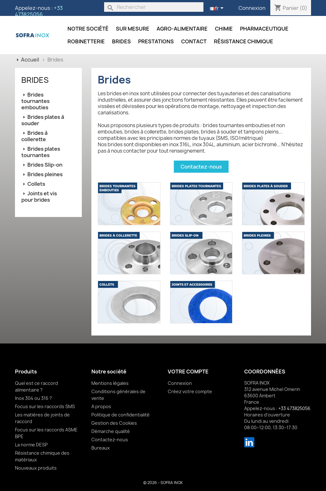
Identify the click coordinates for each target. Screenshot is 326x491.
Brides (121, 41)
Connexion (252, 7)
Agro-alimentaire (182, 28)
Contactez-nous (201, 166)
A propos (101, 406)
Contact (194, 41)
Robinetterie (86, 41)
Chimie (224, 28)
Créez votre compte (190, 391)
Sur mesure (132, 28)
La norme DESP (31, 445)
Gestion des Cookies (114, 423)
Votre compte (188, 371)
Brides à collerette (34, 136)
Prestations (156, 41)
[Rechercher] (153, 7)
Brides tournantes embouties (35, 101)
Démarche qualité (110, 431)
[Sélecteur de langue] (218, 8)
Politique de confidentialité (120, 415)
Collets (36, 183)
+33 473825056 (39, 11)
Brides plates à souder (42, 120)
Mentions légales (110, 383)
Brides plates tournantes (40, 152)
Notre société (88, 28)
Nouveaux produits (36, 468)
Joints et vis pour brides (39, 196)
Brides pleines (45, 174)
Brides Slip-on (44, 164)
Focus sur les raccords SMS (45, 406)
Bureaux (100, 448)
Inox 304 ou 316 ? (33, 398)
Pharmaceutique (264, 28)
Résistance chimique (243, 41)
